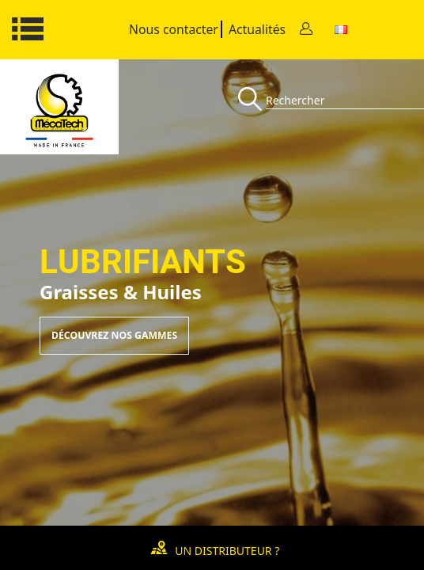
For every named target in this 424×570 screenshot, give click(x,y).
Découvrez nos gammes (114, 335)
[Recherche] (252, 100)
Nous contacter (173, 29)
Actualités (257, 29)
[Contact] (306, 30)
